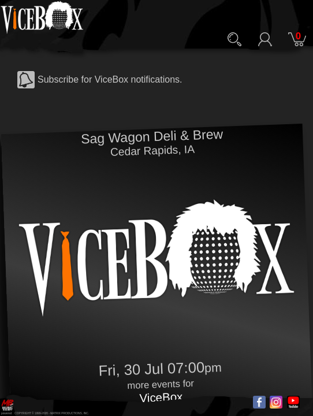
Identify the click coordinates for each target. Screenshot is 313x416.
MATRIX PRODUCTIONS (66, 413)
